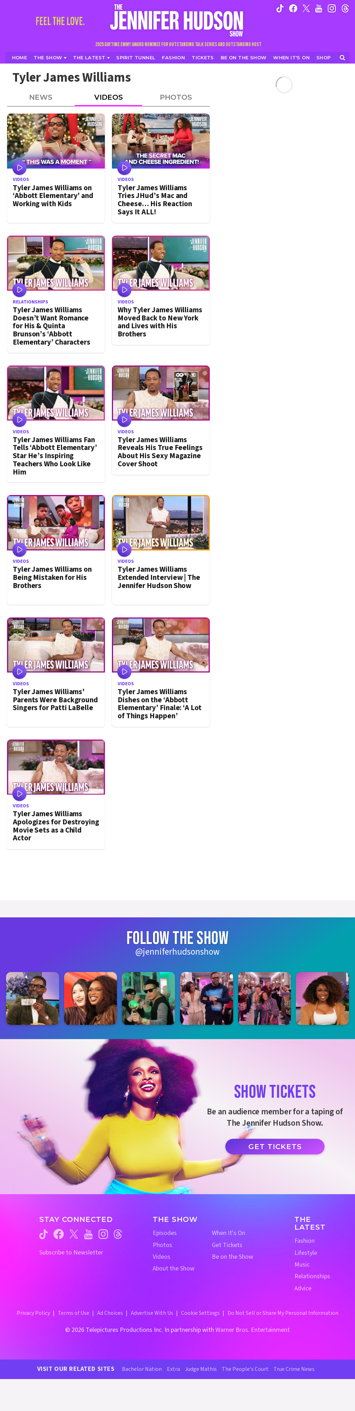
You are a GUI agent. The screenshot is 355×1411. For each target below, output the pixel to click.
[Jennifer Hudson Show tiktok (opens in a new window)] (280, 8)
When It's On (228, 1233)
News (40, 97)
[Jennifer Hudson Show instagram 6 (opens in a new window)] (322, 998)
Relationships (312, 1276)
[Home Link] (177, 20)
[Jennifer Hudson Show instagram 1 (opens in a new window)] (32, 998)
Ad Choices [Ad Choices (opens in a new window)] (110, 1313)
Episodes (165, 1233)
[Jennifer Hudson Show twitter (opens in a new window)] (306, 8)
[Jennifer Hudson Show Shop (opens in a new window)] (323, 58)
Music (302, 1265)
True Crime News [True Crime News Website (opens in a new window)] (294, 1369)
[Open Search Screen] (342, 58)
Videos (108, 97)
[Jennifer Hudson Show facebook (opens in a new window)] (293, 8)
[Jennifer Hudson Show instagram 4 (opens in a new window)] (206, 998)
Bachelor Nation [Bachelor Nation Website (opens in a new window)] (142, 1369)
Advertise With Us (152, 1313)
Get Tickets (275, 1146)
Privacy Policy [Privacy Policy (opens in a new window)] (33, 1313)
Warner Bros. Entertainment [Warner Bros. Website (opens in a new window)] (252, 1329)
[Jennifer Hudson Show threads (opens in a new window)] (118, 1234)
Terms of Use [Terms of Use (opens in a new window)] (73, 1313)
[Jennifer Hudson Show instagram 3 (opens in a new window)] (148, 998)
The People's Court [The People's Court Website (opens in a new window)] (245, 1369)
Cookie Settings (200, 1313)
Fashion (304, 1241)
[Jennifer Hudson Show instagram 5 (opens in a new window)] (264, 998)
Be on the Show (232, 1257)
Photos (176, 97)
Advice (302, 1288)
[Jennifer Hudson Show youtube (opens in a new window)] (318, 8)
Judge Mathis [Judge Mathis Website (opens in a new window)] (201, 1369)
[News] (91, 58)
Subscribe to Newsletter (71, 1252)
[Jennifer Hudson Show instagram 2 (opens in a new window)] (90, 998)
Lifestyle (305, 1253)
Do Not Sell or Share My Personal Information (282, 1313)
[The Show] (50, 58)
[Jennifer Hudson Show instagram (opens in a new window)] (332, 8)
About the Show (174, 1268)
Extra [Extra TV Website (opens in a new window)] (173, 1369)
